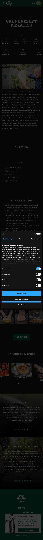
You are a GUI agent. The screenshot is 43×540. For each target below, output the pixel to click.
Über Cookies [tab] (35, 239)
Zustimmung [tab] (7, 239)
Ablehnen (21, 305)
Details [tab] (21, 239)
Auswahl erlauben (21, 299)
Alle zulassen (21, 293)
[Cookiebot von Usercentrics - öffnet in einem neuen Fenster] (33, 234)
